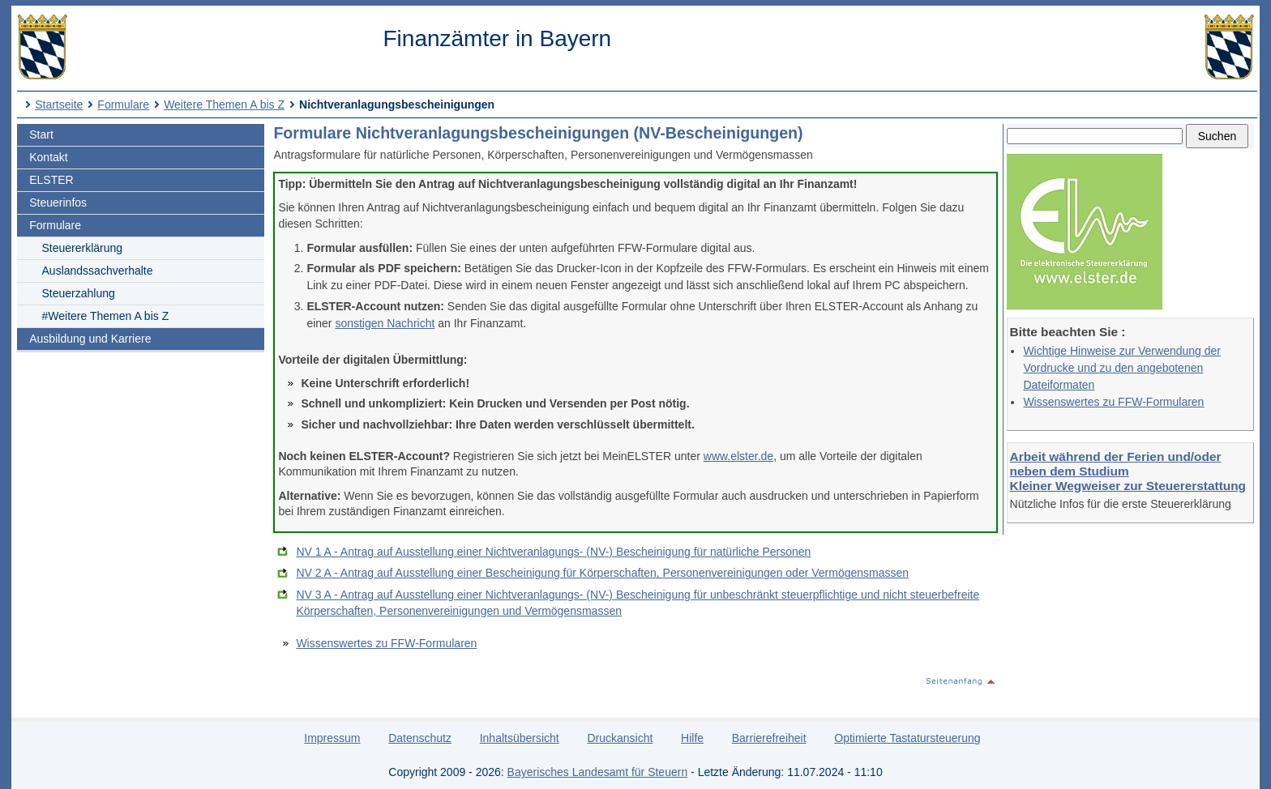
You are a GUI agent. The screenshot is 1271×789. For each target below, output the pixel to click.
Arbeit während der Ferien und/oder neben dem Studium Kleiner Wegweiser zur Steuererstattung (1128, 471)
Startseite (59, 104)
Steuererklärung (82, 247)
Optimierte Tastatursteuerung (907, 737)
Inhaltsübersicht (519, 737)
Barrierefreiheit (769, 737)
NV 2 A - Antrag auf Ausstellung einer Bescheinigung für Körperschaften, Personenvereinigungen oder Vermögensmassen (602, 572)
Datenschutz (419, 737)
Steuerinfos (58, 202)
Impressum (332, 737)
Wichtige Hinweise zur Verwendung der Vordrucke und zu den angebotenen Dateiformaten (1122, 367)
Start (41, 134)
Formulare (123, 104)
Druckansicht (620, 737)
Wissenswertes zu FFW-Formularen (1113, 401)
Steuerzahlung (78, 293)
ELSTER (51, 179)
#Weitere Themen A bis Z (105, 315)
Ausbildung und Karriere (90, 338)
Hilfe (692, 737)
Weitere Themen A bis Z (224, 104)
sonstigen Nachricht (384, 323)
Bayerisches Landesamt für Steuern (597, 772)
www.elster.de (738, 456)
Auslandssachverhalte (97, 270)
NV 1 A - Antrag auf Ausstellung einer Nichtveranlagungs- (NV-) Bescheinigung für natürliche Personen (553, 551)
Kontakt (48, 157)
